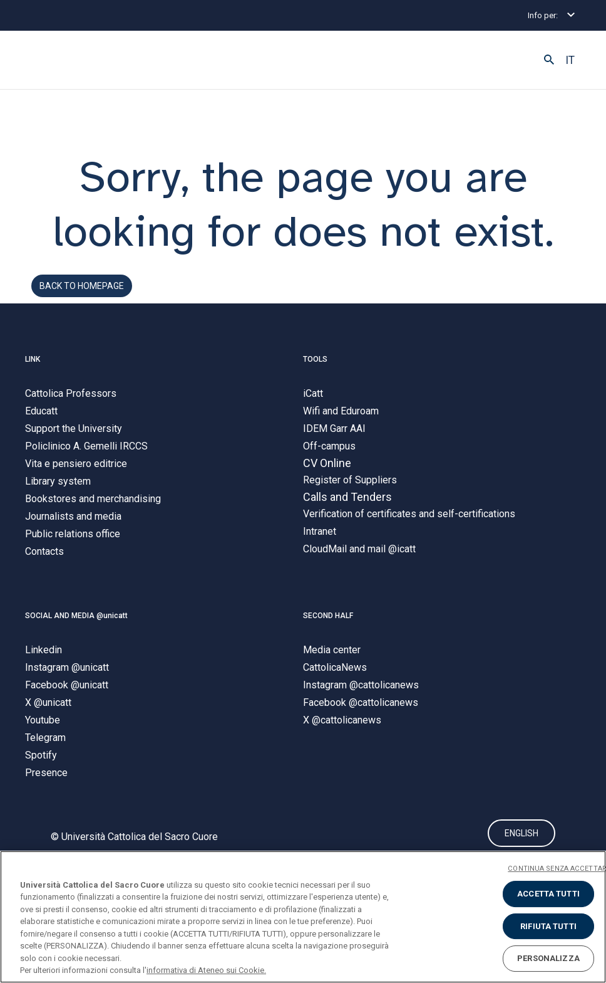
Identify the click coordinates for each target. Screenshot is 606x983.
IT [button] (570, 60)
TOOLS (315, 359)
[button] (549, 60)
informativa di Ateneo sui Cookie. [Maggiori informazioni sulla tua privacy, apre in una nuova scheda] (206, 970)
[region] (303, 917)
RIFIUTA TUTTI (548, 926)
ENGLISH (521, 834)
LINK (32, 359)
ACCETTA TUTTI (548, 893)
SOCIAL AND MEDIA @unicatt (76, 616)
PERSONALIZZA (548, 958)
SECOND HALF (328, 616)
